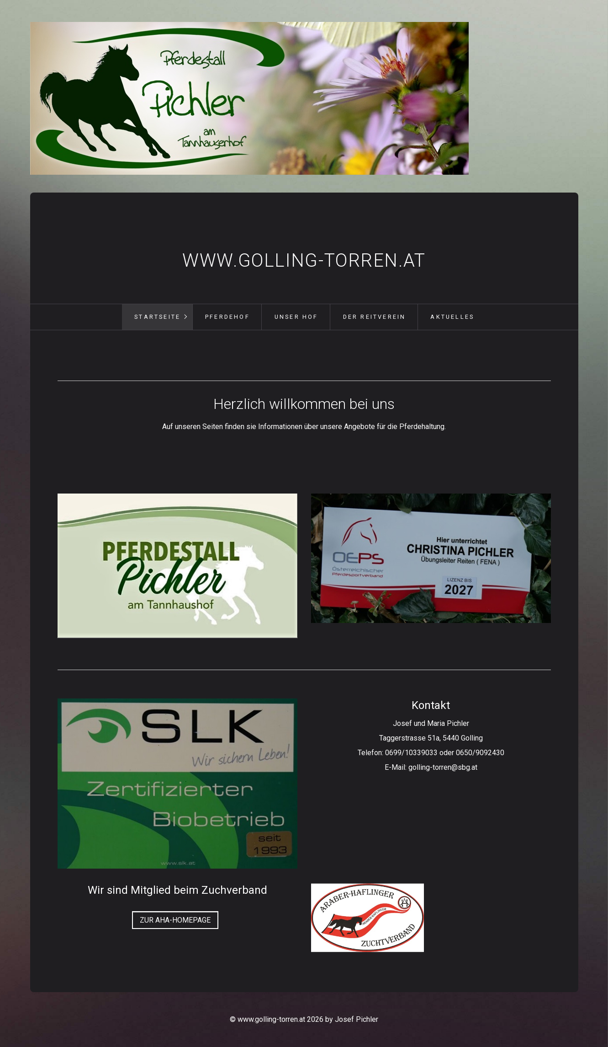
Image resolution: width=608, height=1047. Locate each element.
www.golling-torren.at (304, 260)
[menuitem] (157, 317)
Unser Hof (296, 316)
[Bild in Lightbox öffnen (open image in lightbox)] (431, 558)
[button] (175, 920)
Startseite (157, 316)
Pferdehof (227, 316)
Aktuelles (452, 316)
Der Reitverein (374, 316)
